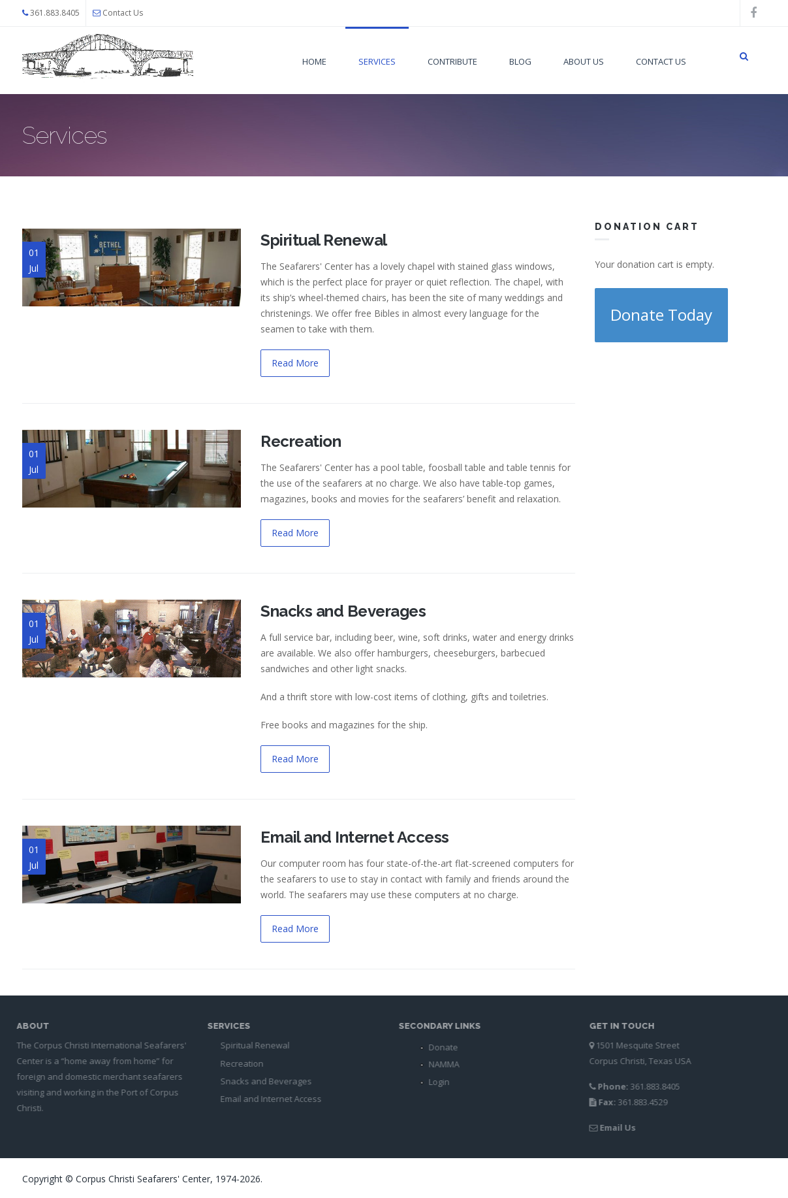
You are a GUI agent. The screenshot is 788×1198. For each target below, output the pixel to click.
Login (434, 1082)
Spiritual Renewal (323, 240)
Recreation (300, 441)
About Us (583, 61)
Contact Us (122, 12)
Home (314, 61)
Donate (439, 1047)
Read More (295, 363)
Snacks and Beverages (343, 611)
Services (377, 61)
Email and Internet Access (354, 837)
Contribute (452, 61)
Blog (520, 61)
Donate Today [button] (661, 314)
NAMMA (439, 1064)
